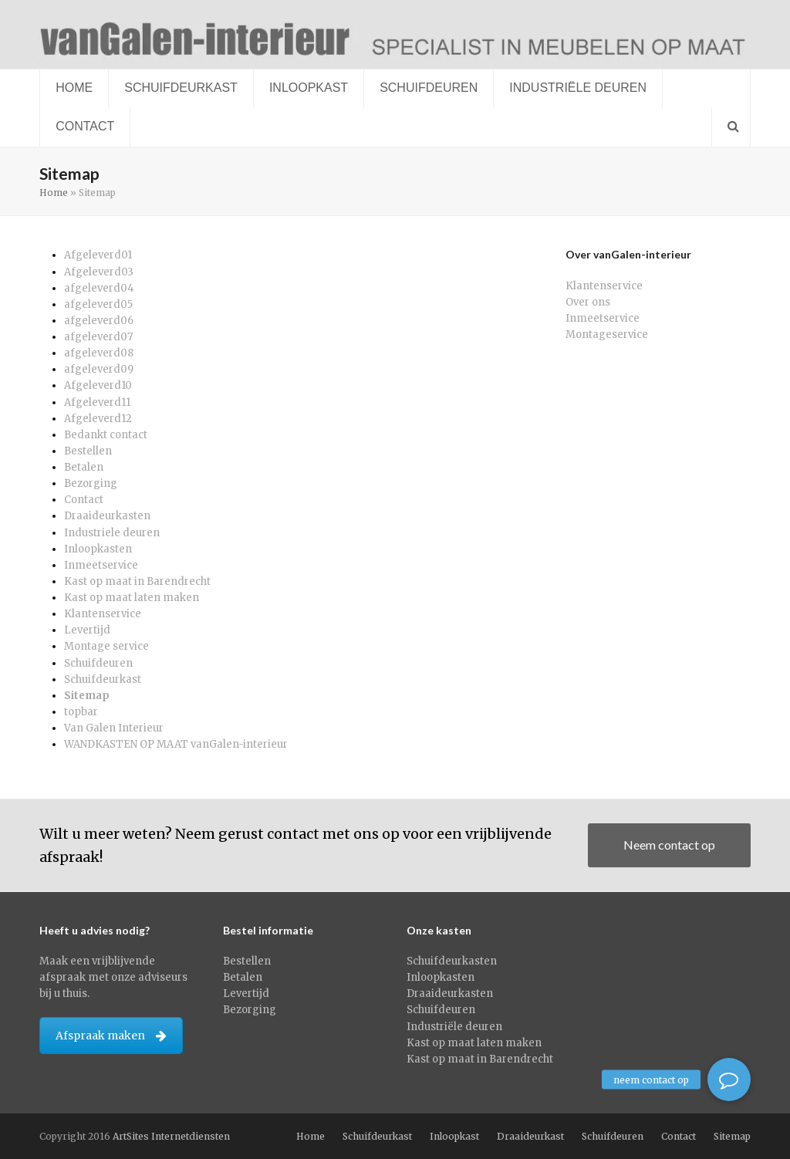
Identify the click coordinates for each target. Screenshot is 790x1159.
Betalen (83, 467)
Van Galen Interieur (114, 728)
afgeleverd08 (98, 353)
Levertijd (87, 630)
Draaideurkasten (107, 515)
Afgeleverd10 (98, 385)
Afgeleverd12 (98, 418)
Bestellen (88, 451)
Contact (83, 499)
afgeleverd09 (98, 369)
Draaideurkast (530, 1136)
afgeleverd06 (98, 320)
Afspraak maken (111, 1035)
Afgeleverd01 (98, 255)
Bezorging (90, 483)
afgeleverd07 (98, 336)
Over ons (587, 302)
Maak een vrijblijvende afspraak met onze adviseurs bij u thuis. (113, 977)
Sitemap (87, 695)
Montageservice (606, 334)
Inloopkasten (98, 549)
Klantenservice (102, 613)
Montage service (106, 646)
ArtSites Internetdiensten (171, 1136)
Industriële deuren (454, 1026)
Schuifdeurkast (102, 679)
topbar (81, 711)
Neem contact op (669, 844)
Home (53, 192)
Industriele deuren (112, 532)
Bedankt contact (105, 434)
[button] (731, 127)
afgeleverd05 (98, 304)
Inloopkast (454, 1136)
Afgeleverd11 (97, 402)
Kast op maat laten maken (131, 597)
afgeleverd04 (99, 288)
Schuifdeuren (98, 663)
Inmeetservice (101, 565)
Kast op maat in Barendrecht (137, 581)
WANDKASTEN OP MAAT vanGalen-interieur (176, 744)
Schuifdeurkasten (452, 961)
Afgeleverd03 (98, 272)
